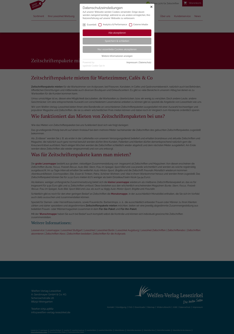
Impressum (132, 62)
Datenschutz (145, 62)
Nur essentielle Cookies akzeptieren (117, 49)
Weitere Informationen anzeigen (117, 56)
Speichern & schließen (117, 41)
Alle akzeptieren (117, 32)
